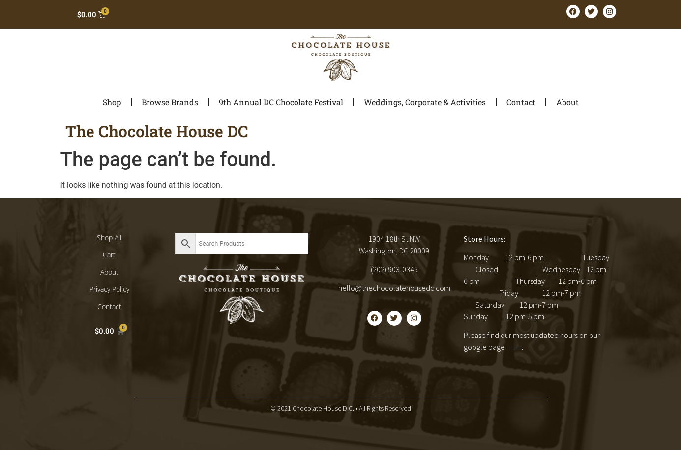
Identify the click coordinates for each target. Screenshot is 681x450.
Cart (109, 254)
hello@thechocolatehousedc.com (394, 288)
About (567, 102)
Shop (112, 102)
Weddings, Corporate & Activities (425, 102)
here (514, 347)
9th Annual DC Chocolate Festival (281, 102)
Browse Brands (170, 102)
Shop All (109, 237)
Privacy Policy (109, 289)
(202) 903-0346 (394, 269)
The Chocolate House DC (156, 130)
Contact (520, 102)
